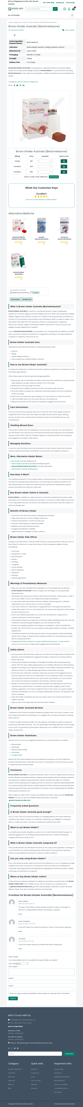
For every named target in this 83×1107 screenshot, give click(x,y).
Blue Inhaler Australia (19, 461)
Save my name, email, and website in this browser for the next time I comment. (40, 993)
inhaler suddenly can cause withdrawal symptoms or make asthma (45, 641)
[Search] (55, 9)
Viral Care (11, 1081)
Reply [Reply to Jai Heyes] (20, 949)
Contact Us (35, 1073)
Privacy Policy (59, 1069)
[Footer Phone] (41, 1023)
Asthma (25, 22)
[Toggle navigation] (72, 15)
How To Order (36, 1081)
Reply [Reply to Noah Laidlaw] (20, 914)
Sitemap (34, 1084)
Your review (13, 967)
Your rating (12, 964)
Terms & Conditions (61, 1084)
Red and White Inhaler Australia (24, 466)
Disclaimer (58, 1092)
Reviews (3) (26, 299)
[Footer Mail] (41, 1020)
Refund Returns (59, 1081)
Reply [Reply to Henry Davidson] (20, 931)
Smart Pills (11, 1073)
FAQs (33, 1077)
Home (10, 22)
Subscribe (69, 1054)
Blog (9, 1088)
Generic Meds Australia (26, 1104)
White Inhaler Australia (19, 469)
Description (15, 299)
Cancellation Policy (61, 1088)
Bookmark (60, 3)
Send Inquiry (54, 177)
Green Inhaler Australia (20, 464)
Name (11, 978)
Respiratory (17, 22)
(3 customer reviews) (16, 30)
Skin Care (11, 1077)
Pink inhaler (15, 752)
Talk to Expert (68, 30)
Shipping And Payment (62, 1077)
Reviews (34, 1088)
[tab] (15, 299)
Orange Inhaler (17, 755)
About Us (34, 1069)
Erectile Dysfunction (15, 1069)
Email (11, 986)
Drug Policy (58, 1073)
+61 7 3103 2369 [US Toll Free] (48, 3)
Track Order (70, 3)
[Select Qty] (45, 161)
